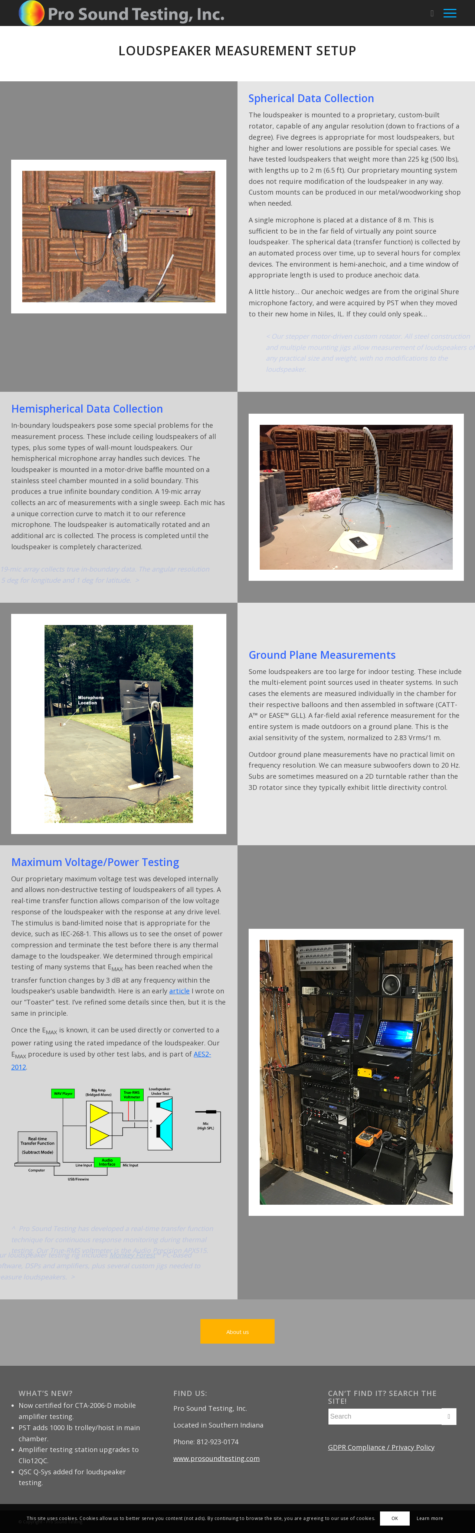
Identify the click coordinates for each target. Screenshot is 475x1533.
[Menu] (447, 13)
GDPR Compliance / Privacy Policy (381, 1447)
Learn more (430, 1518)
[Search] (432, 13)
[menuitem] (432, 13)
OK (395, 1518)
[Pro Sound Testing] (122, 13)
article (179, 990)
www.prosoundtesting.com (216, 1458)
